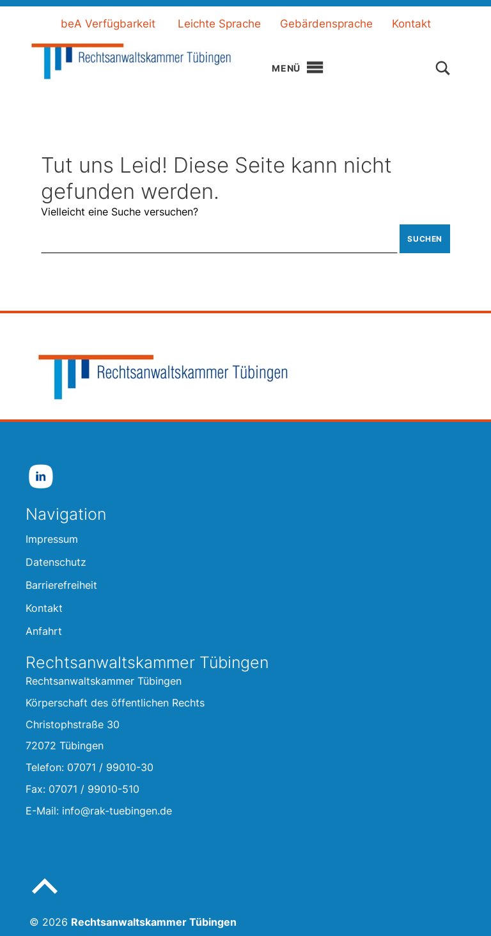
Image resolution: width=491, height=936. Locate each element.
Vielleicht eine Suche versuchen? (119, 211)
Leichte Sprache (219, 23)
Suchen (424, 239)
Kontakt (411, 23)
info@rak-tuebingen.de (117, 810)
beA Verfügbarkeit (108, 23)
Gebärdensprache (326, 23)
